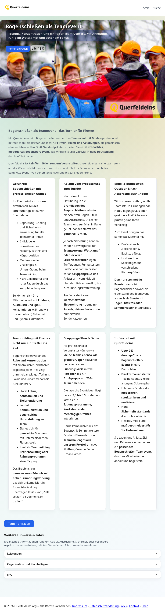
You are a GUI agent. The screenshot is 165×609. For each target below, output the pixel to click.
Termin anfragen (18, 48)
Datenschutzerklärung (104, 606)
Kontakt (134, 606)
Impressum (79, 606)
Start (146, 8)
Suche (157, 8)
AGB (124, 606)
